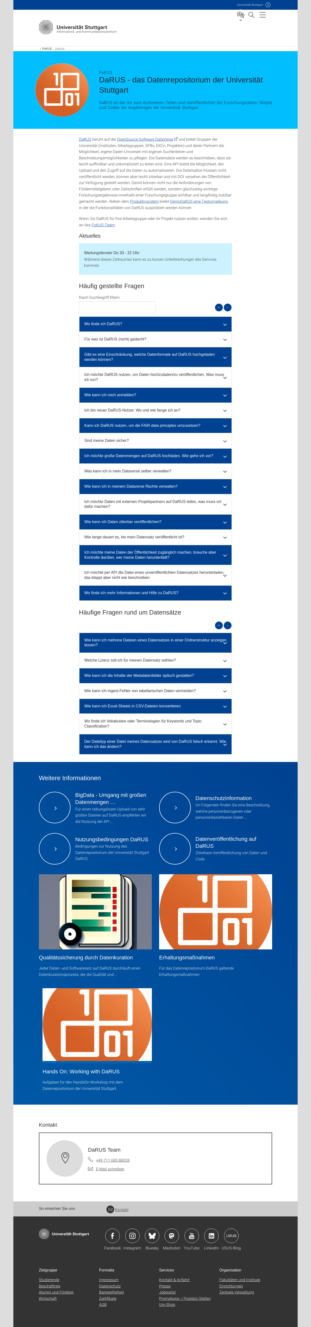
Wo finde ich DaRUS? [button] (103, 324)
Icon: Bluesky (152, 1236)
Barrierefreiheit (111, 1292)
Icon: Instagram (132, 1236)
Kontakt (117, 1209)
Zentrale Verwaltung (236, 1292)
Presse (165, 1285)
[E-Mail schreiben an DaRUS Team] (106, 1169)
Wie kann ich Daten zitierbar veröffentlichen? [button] (122, 522)
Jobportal (167, 1292)
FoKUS (47, 48)
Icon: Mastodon (171, 1236)
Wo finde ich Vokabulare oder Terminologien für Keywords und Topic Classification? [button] (143, 723)
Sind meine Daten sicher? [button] (106, 440)
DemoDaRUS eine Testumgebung (199, 201)
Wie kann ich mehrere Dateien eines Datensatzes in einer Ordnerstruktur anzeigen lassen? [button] (155, 642)
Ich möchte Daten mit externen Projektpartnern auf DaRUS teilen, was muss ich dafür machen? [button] (153, 504)
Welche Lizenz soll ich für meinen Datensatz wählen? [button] (130, 660)
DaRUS (85, 139)
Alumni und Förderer (56, 1292)
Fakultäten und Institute (239, 1279)
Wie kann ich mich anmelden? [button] (110, 395)
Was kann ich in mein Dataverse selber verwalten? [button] (128, 471)
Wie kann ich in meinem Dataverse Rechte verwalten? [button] (131, 486)
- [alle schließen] (227, 307)
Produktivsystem (144, 201)
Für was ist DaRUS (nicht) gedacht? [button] (115, 339)
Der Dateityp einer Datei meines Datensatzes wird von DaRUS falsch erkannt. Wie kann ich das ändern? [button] (155, 744)
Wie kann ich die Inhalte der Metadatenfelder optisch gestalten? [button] (139, 675)
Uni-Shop (167, 1304)
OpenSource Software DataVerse (145, 139)
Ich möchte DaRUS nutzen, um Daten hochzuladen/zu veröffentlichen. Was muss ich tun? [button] (154, 377)
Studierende (49, 1279)
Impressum (109, 1279)
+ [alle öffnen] (219, 307)
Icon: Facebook (112, 1236)
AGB (103, 1304)
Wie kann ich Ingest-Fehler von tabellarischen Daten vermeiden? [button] (140, 691)
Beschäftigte (49, 1285)
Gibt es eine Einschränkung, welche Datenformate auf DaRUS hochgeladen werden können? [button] (149, 357)
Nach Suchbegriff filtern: (99, 297)
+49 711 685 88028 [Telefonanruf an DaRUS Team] (113, 1160)
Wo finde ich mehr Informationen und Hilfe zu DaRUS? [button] (131, 593)
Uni (250, 5)
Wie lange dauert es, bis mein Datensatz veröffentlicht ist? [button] (134, 537)
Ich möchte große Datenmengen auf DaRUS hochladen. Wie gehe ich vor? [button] (148, 456)
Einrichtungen (231, 1285)
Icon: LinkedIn (211, 1236)
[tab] (155, 324)
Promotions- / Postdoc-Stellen (185, 1298)
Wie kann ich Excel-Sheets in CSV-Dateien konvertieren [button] (132, 706)
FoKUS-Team (103, 224)
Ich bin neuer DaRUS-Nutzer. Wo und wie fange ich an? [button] (132, 410)
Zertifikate (107, 1298)
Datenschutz (110, 1285)
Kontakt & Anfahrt (174, 1279)
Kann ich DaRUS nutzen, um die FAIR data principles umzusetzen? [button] (142, 425)
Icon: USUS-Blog (231, 1236)
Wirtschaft (48, 1298)
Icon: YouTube (191, 1236)
